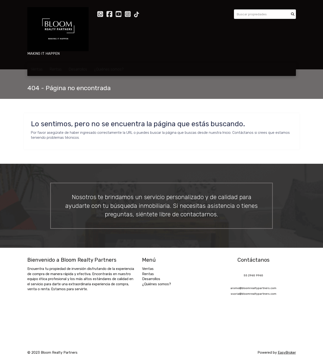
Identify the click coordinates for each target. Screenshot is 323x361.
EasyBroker (287, 352)
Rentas (56, 69)
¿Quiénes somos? (108, 69)
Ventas (37, 69)
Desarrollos (78, 69)
